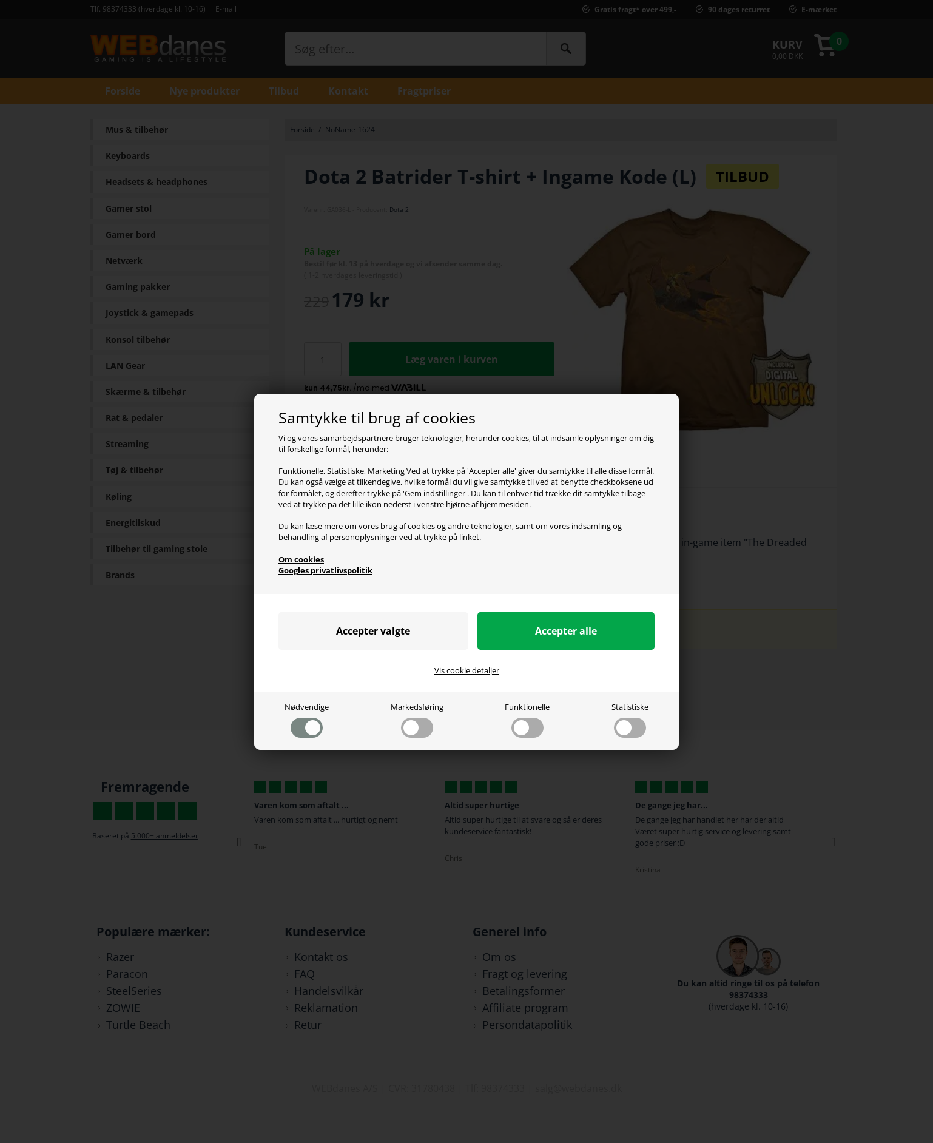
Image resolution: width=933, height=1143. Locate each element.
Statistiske (629, 719)
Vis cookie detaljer (466, 670)
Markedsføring (417, 719)
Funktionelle (527, 719)
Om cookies (301, 559)
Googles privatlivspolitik (325, 570)
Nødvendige (307, 719)
